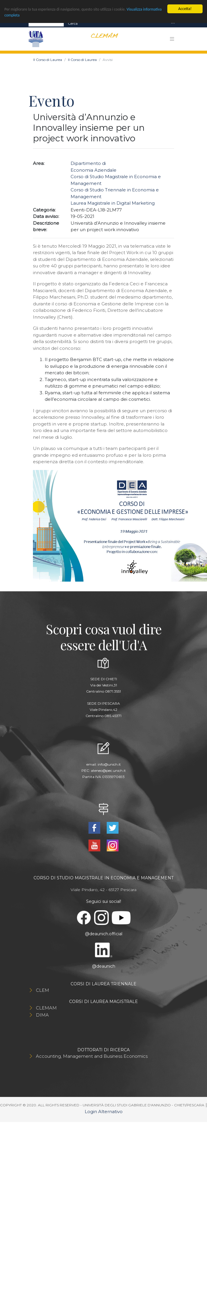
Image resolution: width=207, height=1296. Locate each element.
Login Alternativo (104, 1111)
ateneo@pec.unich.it (108, 770)
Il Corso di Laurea (47, 59)
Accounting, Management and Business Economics (92, 1056)
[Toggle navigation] (172, 23)
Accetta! (184, 8)
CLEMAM (46, 1008)
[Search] (46, 24)
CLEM (42, 990)
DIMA (42, 1015)
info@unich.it (109, 764)
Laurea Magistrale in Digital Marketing (113, 203)
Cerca (73, 23)
